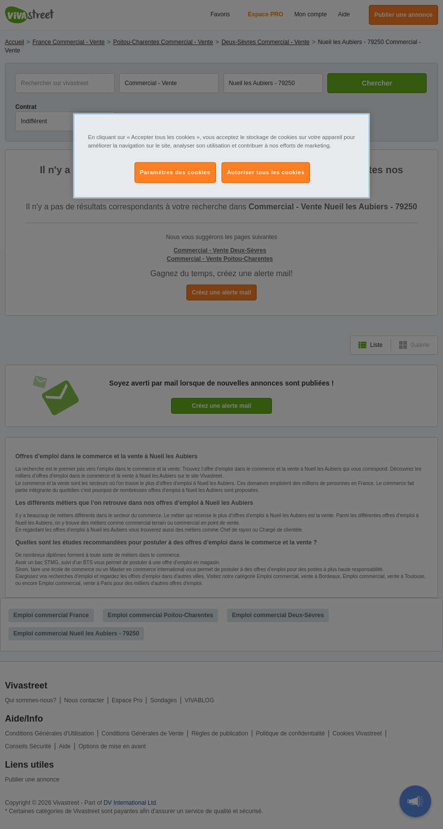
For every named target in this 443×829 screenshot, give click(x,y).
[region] (221, 155)
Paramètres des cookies (175, 172)
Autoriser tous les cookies (266, 172)
